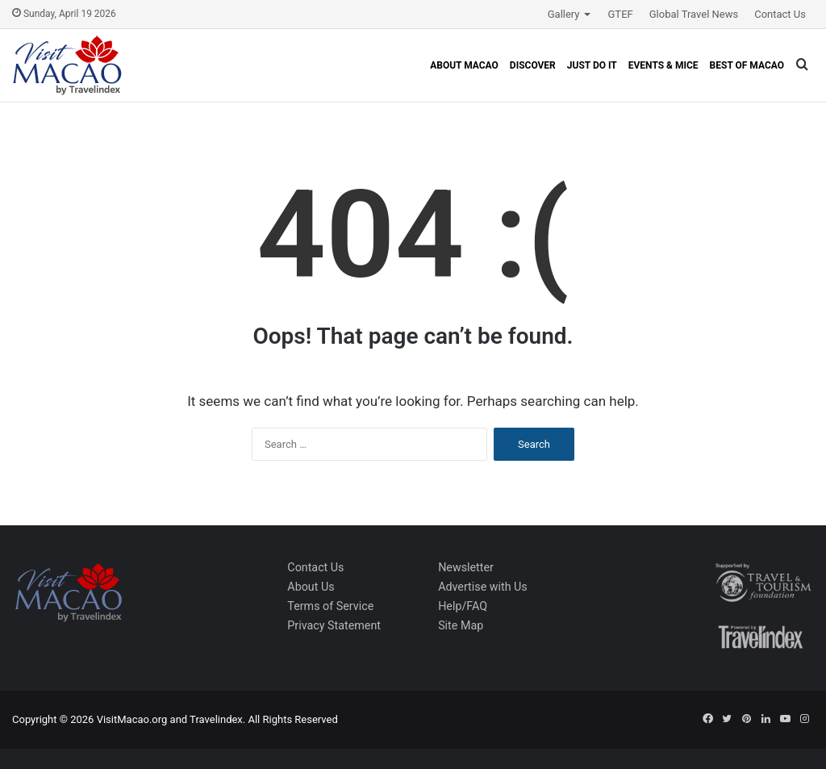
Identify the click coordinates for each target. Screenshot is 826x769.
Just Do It (592, 65)
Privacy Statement (334, 625)
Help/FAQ (462, 606)
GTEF (620, 14)
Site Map (460, 625)
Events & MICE (663, 65)
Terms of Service (330, 606)
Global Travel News (693, 14)
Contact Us (780, 14)
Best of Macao (747, 65)
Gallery (564, 14)
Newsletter (466, 567)
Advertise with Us (483, 586)
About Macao (464, 65)
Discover (533, 65)
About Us (310, 586)
